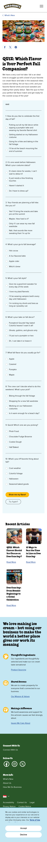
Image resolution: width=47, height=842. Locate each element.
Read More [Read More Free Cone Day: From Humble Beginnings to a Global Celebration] (11, 605)
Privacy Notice (9, 806)
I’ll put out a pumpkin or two (21, 335)
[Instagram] (14, 763)
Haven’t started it (16, 185)
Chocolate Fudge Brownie (20, 436)
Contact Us (22, 802)
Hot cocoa (13, 250)
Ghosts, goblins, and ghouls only (23, 330)
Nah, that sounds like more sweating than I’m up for (20, 232)
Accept (23, 828)
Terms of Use (35, 820)
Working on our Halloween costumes (20, 407)
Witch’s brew (14, 266)
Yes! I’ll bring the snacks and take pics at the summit (23, 212)
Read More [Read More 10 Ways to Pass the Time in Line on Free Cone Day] (31, 562)
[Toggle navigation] (41, 6)
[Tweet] (10, 47)
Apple (11, 359)
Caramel (12, 364)
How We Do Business (12, 787)
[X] (22, 763)
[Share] (5, 47)
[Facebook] (6, 763)
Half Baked (14, 447)
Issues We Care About (20, 723)
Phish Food (14, 431)
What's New (10, 15)
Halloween (13, 479)
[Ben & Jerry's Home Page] (12, 6)
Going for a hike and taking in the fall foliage (23, 143)
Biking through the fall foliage (22, 396)
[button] (6, 796)
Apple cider (14, 261)
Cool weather (15, 468)
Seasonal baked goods (19, 484)
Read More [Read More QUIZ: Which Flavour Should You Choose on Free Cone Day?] (11, 562)
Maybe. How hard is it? (19, 219)
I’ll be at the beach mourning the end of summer (23, 149)
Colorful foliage (16, 473)
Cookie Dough (15, 442)
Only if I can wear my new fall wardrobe (22, 225)
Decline (23, 834)
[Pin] (16, 47)
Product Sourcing (18, 670)
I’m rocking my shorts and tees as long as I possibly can (23, 304)
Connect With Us (10, 750)
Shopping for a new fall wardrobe (23, 401)
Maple (11, 375)
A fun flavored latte (17, 256)
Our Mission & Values (20, 696)
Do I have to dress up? (18, 191)
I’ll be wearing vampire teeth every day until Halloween (24, 297)
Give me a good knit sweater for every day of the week (23, 285)
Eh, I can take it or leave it (20, 341)
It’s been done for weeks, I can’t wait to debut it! (23, 172)
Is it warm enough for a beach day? (24, 413)
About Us (7, 783)
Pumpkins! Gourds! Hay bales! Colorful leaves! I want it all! (22, 324)
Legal (32, 802)
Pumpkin (13, 369)
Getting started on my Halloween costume (23, 136)
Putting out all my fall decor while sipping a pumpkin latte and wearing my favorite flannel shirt (23, 128)
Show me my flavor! (17, 494)
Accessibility (8, 802)
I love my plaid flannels (19, 291)
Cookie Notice (25, 806)
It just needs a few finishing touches (21, 179)
